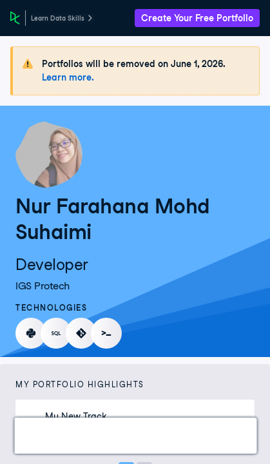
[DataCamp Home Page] (15, 18)
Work (41, 435)
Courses (93, 435)
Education (232, 435)
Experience (161, 435)
